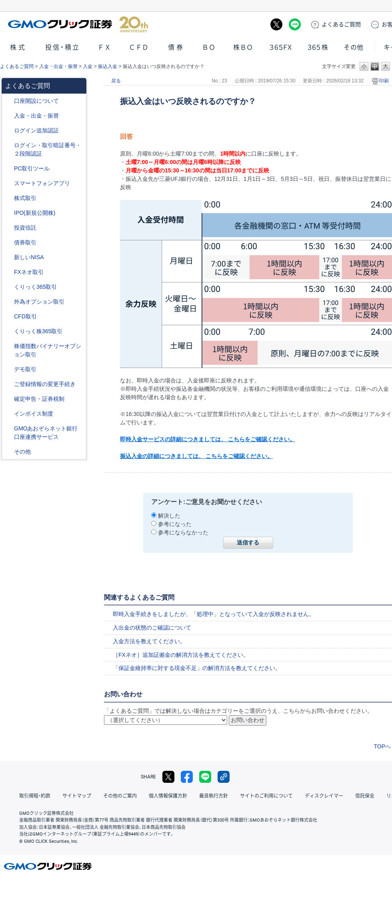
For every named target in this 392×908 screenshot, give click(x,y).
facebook (187, 777)
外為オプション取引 (39, 301)
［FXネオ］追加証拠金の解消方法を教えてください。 (181, 655)
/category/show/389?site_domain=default (8, 242)
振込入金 (107, 66)
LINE (295, 24)
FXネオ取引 (29, 272)
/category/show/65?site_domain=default (8, 302)
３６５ (318, 47)
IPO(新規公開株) (34, 213)
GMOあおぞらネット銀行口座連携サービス (46, 432)
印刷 (384, 81)
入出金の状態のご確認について (152, 627)
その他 (354, 47)
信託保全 (364, 796)
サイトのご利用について (266, 796)
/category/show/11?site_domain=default (8, 316)
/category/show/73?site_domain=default (8, 213)
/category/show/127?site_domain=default (8, 399)
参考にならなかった (183, 532)
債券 (176, 47)
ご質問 (341, 24)
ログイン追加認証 (36, 130)
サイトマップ (76, 796)
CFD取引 (25, 316)
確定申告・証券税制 (39, 399)
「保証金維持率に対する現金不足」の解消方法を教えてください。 (197, 668)
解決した (169, 515)
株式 (18, 47)
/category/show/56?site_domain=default (8, 384)
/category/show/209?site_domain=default (8, 369)
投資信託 (25, 227)
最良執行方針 (213, 796)
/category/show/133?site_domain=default (8, 346)
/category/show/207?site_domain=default (8, 168)
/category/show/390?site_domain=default (8, 414)
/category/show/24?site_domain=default (8, 272)
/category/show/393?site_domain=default (8, 257)
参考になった (175, 524)
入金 (87, 66)
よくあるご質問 (17, 66)
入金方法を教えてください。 (149, 641)
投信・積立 (62, 47)
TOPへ (382, 746)
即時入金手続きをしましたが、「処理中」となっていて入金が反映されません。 (213, 614)
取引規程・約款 (34, 796)
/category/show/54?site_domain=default (8, 145)
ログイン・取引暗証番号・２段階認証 (47, 149)
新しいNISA (29, 257)
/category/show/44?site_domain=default (8, 452)
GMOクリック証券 (78, 24)
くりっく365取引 (35, 287)
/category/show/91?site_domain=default (8, 101)
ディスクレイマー (324, 796)
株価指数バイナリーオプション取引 (47, 350)
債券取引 (25, 242)
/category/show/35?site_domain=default (8, 287)
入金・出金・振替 (58, 66)
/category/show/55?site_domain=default (8, 116)
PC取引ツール (32, 168)
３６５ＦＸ (280, 47)
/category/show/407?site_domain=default (8, 331)
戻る (116, 81)
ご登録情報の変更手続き (45, 384)
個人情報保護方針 (168, 796)
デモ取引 (25, 369)
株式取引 (25, 198)
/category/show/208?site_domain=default (8, 183)
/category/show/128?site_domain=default (8, 428)
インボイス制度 (33, 413)
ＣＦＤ (139, 47)
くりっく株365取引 (38, 331)
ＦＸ (104, 47)
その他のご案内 (120, 796)
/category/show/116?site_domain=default (8, 228)
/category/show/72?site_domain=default (8, 198)
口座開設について (36, 101)
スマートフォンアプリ (42, 183)
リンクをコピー (224, 777)
